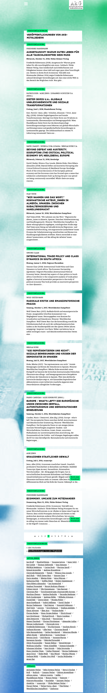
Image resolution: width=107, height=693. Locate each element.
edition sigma (32, 662)
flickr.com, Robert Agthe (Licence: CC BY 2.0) (105, 671)
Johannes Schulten (34, 635)
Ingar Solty (72, 549)
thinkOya (30, 670)
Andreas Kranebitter (52, 557)
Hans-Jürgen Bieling (49, 600)
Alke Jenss (47, 617)
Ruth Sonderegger (33, 584)
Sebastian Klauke (70, 619)
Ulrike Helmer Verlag (56, 670)
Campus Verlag (48, 660)
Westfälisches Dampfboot (37, 676)
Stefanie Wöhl (32, 644)
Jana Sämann (61, 552)
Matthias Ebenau (33, 581)
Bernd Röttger (65, 630)
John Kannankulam (34, 619)
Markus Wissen (68, 641)
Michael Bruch (48, 603)
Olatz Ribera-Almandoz (36, 571)
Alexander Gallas (69, 609)
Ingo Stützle (49, 635)
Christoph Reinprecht (35, 560)
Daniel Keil (30, 587)
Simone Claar (59, 563)
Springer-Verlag (63, 668)
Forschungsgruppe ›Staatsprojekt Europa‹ (58, 579)
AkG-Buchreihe (34, 535)
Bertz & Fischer (69, 657)
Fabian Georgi (32, 576)
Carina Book (49, 555)
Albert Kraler (31, 622)
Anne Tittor (31, 641)
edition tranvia (46, 662)
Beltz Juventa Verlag (51, 657)
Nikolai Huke (46, 565)
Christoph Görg (52, 611)
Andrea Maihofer (50, 581)
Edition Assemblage (65, 660)
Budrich (36, 660)
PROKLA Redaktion (34, 555)
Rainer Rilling (50, 630)
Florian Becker (32, 600)
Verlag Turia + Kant (49, 673)
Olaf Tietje (30, 595)
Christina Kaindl (61, 617)
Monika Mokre (57, 587)
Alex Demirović (32, 606)
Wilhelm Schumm (65, 584)
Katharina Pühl (32, 568)
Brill (28, 660)
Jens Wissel (55, 641)
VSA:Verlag (64, 673)
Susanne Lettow (58, 549)
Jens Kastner (62, 576)
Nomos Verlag (51, 665)
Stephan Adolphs (68, 595)
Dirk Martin (45, 625)
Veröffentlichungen (37, 531)
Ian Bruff (30, 549)
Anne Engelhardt (33, 590)
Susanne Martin (59, 625)
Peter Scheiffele (50, 633)
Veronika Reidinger (67, 581)
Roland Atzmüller (33, 557)
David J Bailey (64, 590)
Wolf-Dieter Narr (44, 563)
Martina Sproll (63, 555)
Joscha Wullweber (65, 644)
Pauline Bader (58, 598)
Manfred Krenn (43, 549)
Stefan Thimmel (53, 638)
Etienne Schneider (67, 633)
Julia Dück (46, 606)
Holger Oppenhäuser (64, 568)
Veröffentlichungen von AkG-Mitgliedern (45, 538)
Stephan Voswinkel (34, 573)
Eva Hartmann (54, 614)
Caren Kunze (60, 622)
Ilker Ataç (46, 598)
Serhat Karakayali (52, 619)
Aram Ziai (30, 646)
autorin (40, 595)
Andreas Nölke (50, 584)
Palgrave (63, 665)
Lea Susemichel (54, 571)
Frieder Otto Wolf (48, 644)
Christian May (32, 579)
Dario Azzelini (32, 565)
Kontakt (65, 686)
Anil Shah (30, 563)
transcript (41, 670)
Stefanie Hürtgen (33, 617)
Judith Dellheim (49, 590)
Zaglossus (54, 676)
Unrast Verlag (32, 673)
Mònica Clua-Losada (63, 560)
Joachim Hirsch (69, 614)
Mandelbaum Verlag (34, 665)
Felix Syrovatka (63, 635)
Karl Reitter (49, 592)
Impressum (76, 686)
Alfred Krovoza (46, 622)
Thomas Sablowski (45, 552)
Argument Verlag (33, 657)
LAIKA (58, 662)
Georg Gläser (43, 587)
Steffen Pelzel (47, 568)
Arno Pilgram (59, 565)
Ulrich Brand (66, 600)
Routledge (50, 668)
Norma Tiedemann (34, 592)
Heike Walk (43, 641)
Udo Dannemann (48, 576)
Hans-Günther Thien (35, 638)
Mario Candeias (63, 603)
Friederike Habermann (35, 614)
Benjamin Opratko (34, 627)
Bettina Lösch (32, 625)
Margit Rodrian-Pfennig (54, 573)
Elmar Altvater (32, 598)
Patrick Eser (58, 606)
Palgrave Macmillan (34, 668)
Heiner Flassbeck (33, 609)
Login (57, 686)
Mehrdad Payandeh (52, 627)
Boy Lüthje (30, 552)
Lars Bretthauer (33, 603)
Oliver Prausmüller (34, 630)
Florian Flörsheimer (51, 609)
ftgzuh (49, 560)
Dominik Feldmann (65, 592)
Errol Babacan (52, 595)
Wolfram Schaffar (34, 633)
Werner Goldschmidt (35, 611)
